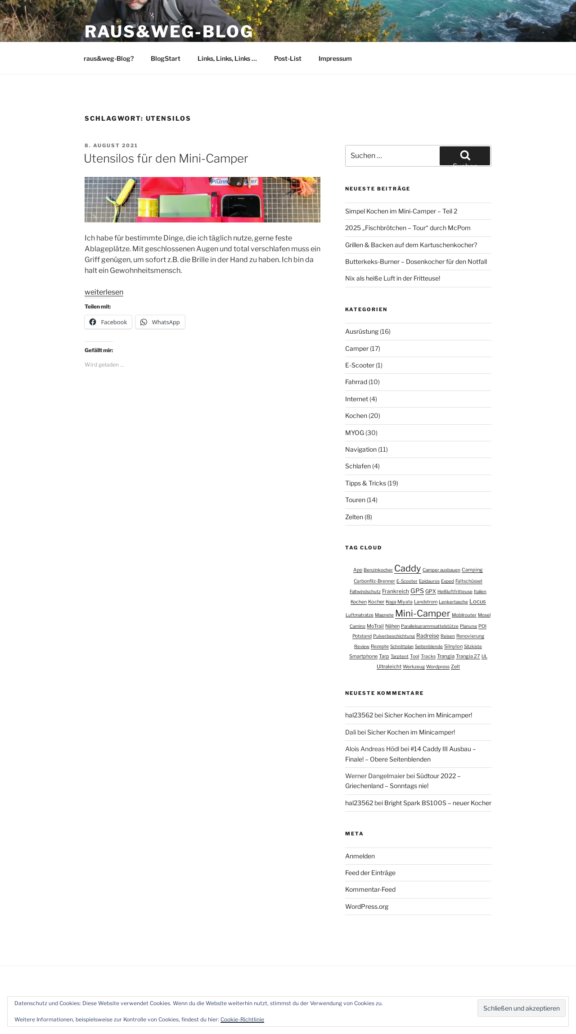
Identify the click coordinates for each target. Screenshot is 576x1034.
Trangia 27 (468, 656)
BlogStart (165, 58)
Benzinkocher (378, 569)
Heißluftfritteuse (454, 591)
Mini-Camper (422, 613)
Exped (447, 581)
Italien (480, 591)
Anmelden (360, 856)
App (357, 570)
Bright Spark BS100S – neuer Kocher (437, 803)
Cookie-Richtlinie (242, 1019)
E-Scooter (359, 365)
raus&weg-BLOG (169, 31)
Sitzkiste (473, 646)
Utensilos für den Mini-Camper (166, 158)
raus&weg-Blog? (109, 58)
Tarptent (400, 656)
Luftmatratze (360, 614)
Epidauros (429, 581)
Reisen (448, 636)
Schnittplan (402, 646)
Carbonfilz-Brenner (374, 581)
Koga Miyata (399, 602)
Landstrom (425, 602)
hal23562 (359, 715)
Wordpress (438, 667)
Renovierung (470, 636)
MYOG (354, 432)
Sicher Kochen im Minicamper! (428, 715)
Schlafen (358, 466)
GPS (417, 591)
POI (482, 626)
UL (484, 656)
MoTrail (375, 626)
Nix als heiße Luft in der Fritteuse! (392, 278)
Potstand (362, 636)
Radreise (427, 635)
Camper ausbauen (441, 569)
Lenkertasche (453, 601)
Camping (472, 570)
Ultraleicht (389, 666)
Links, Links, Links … (227, 58)
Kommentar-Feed (370, 889)
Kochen (356, 415)
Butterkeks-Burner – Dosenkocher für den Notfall (416, 261)
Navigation (361, 449)
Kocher (376, 602)
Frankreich (395, 591)
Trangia (445, 656)
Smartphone (363, 656)
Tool (414, 656)
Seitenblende (429, 646)
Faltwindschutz (365, 591)
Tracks (428, 656)
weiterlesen (104, 292)
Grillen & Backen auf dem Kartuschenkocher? (411, 245)
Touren (355, 499)
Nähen (392, 626)
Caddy (407, 568)
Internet (356, 399)
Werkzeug (414, 667)
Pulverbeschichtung (394, 636)
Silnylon (453, 646)
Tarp (384, 656)
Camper (357, 348)
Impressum (335, 58)
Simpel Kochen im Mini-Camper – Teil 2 (401, 211)
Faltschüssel (468, 581)
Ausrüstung (361, 331)
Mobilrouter (464, 614)
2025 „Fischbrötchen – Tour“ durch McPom (408, 227)
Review (361, 646)
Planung (468, 626)
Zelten (354, 517)
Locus (477, 601)
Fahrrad (356, 381)
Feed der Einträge (370, 872)
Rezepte (380, 646)
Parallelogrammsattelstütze (430, 626)
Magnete (384, 614)
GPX (430, 591)
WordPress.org (366, 906)
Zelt (455, 666)
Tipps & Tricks (365, 483)
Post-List (288, 58)
